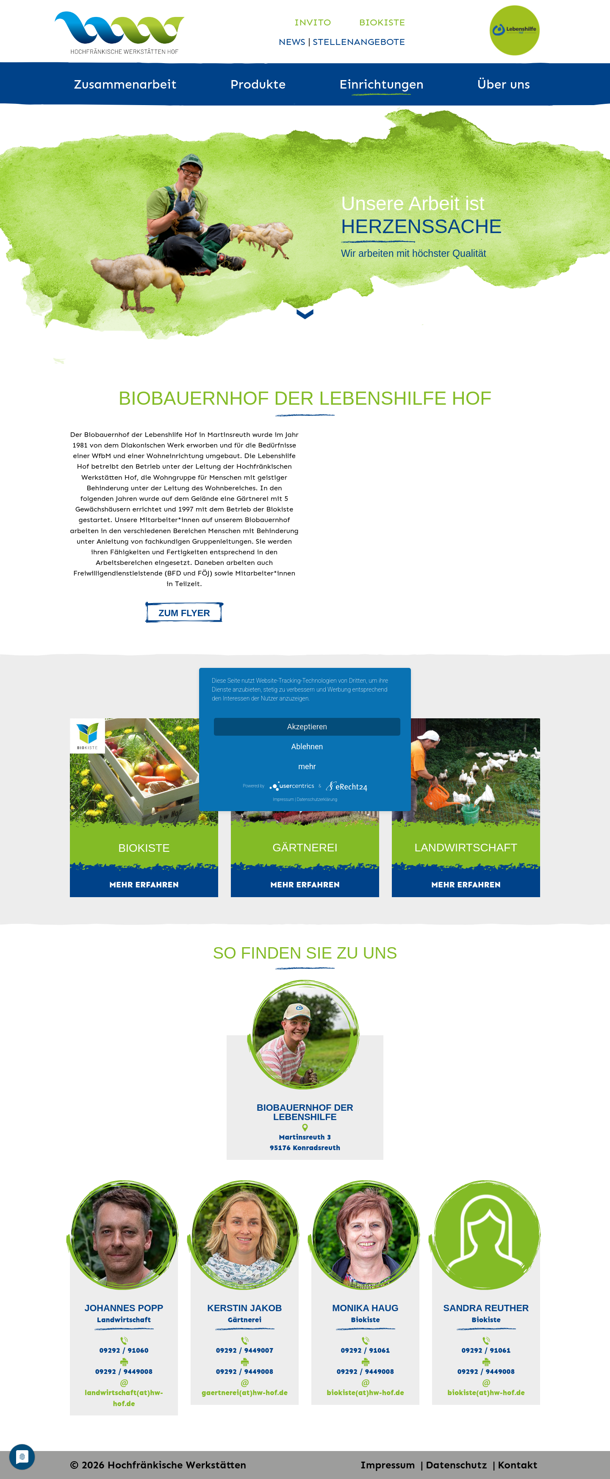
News (293, 41)
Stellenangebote (359, 41)
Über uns (503, 84)
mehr (307, 766)
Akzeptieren (307, 726)
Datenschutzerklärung (317, 799)
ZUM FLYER (184, 613)
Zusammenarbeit (125, 84)
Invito (312, 22)
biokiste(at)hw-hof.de (365, 1392)
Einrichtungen (381, 84)
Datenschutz (458, 1465)
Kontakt (518, 1465)
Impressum (389, 1465)
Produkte (258, 84)
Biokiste (382, 22)
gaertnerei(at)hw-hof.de (245, 1392)
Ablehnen (307, 746)
